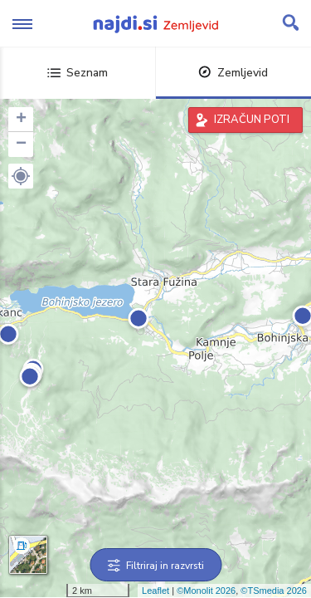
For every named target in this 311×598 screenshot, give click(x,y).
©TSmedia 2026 (274, 591)
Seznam (77, 73)
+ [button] (21, 119)
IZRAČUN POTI (251, 119)
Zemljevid (233, 73)
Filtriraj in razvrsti (155, 565)
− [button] (21, 144)
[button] (20, 176)
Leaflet (155, 591)
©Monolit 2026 (206, 591)
